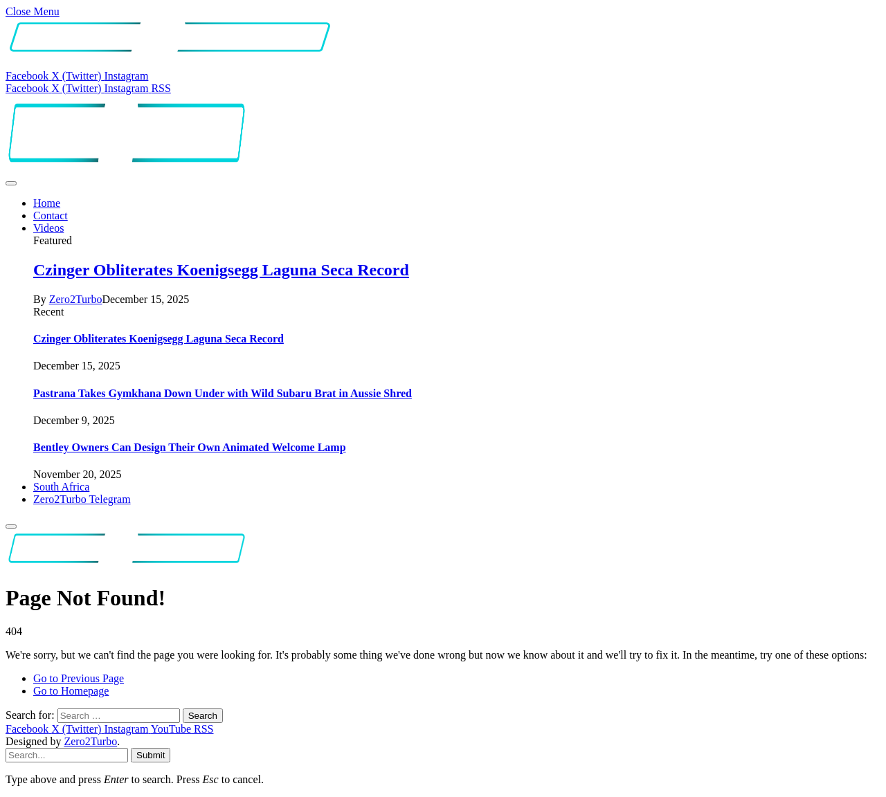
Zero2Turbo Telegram (82, 499)
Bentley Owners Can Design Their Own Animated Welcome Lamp (189, 447)
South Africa (61, 487)
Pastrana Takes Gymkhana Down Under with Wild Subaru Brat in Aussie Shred (222, 393)
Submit (150, 755)
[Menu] (11, 183)
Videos (48, 228)
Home (46, 203)
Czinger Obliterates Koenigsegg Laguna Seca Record (221, 270)
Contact (50, 215)
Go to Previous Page (78, 678)
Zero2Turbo (75, 299)
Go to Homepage (71, 691)
